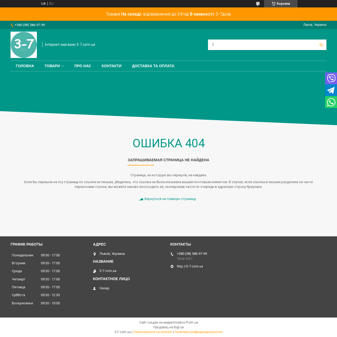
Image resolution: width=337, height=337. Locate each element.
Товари (52, 66)
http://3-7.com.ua (190, 266)
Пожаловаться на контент (152, 332)
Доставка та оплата (153, 66)
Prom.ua (192, 322)
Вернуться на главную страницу (170, 199)
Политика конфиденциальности (198, 332)
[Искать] (321, 45)
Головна (25, 66)
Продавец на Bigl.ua (168, 327)
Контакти (111, 66)
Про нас (82, 66)
